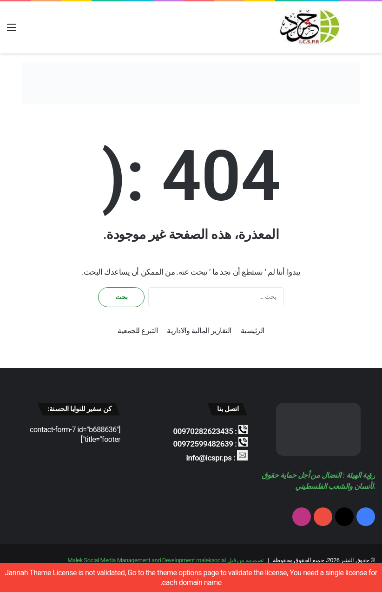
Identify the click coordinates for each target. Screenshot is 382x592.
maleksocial (211, 560)
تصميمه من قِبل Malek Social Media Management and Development (165, 560)
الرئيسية (252, 330)
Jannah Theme (28, 572)
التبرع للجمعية (138, 330)
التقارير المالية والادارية (199, 330)
